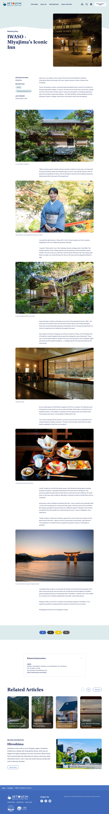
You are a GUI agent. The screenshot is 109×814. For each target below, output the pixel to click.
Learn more (13, 767)
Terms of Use (28, 802)
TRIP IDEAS (34, 4)
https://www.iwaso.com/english (36, 672)
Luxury (18, 87)
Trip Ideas (10, 787)
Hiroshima (18, 80)
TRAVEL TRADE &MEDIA (100, 4)
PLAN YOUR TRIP (66, 4)
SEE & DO (43, 4)
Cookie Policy (20, 802)
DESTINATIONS (54, 4)
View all (97, 690)
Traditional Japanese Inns (24, 91)
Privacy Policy (11, 802)
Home (3, 787)
